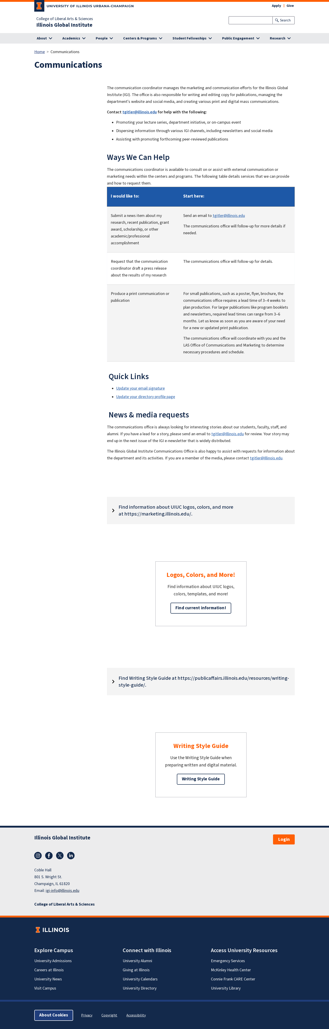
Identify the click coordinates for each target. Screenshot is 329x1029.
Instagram (38, 856)
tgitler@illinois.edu (139, 112)
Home (39, 52)
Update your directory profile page (145, 397)
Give (290, 5)
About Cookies (53, 1015)
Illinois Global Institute (64, 25)
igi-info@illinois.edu (62, 891)
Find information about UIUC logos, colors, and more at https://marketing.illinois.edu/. (176, 510)
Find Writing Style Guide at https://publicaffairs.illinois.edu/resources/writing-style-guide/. (204, 682)
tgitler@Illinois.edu (227, 434)
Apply (276, 5)
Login (284, 839)
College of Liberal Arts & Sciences (64, 19)
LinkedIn (71, 856)
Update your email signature (140, 388)
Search (285, 20)
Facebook (49, 856)
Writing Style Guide (201, 779)
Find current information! (200, 608)
